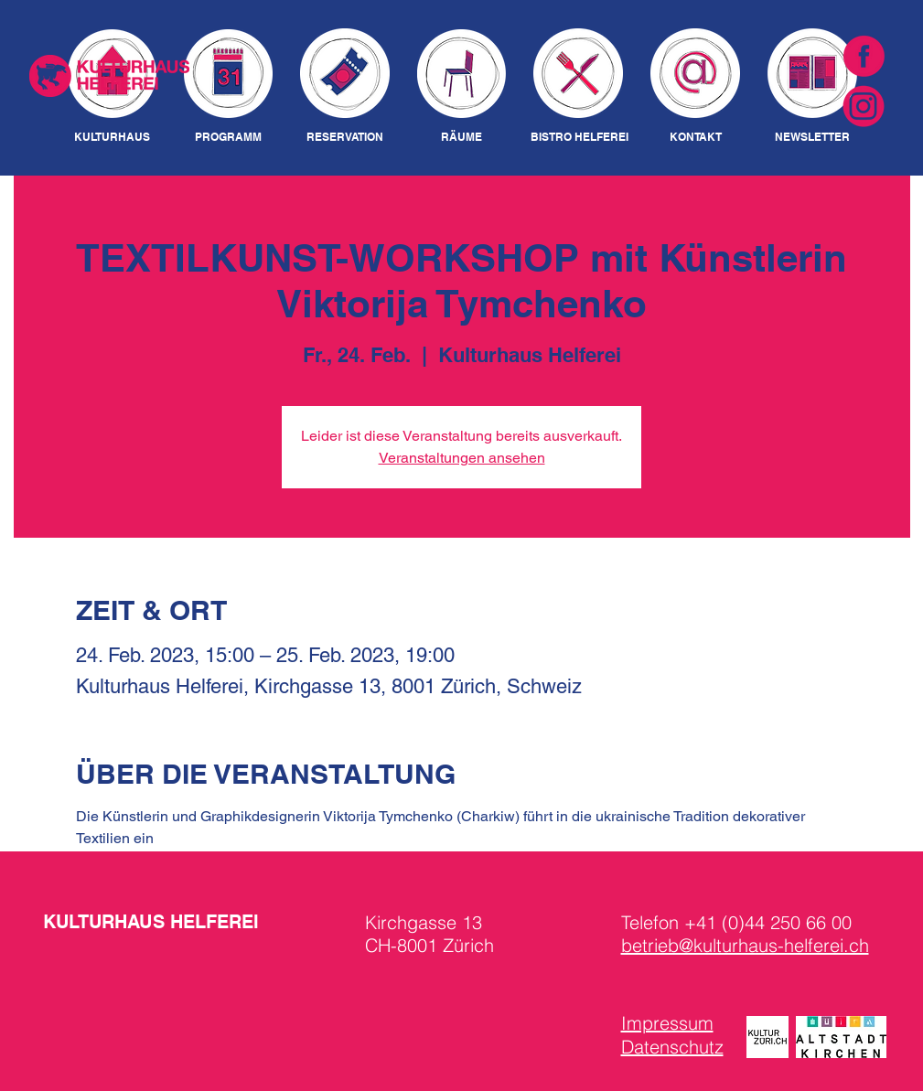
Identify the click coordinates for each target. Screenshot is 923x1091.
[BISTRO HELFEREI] (579, 137)
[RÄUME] (461, 137)
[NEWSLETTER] (813, 137)
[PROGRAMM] (228, 137)
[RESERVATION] (345, 137)
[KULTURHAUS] (112, 137)
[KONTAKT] (695, 137)
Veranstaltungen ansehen (462, 457)
